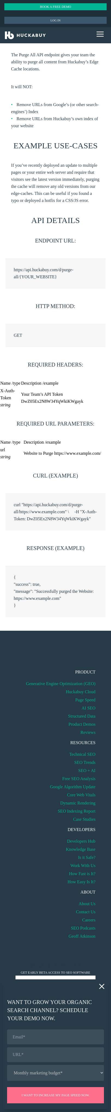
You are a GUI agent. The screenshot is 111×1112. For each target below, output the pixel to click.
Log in (56, 20)
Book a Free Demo (55, 7)
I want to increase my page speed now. (55, 1095)
